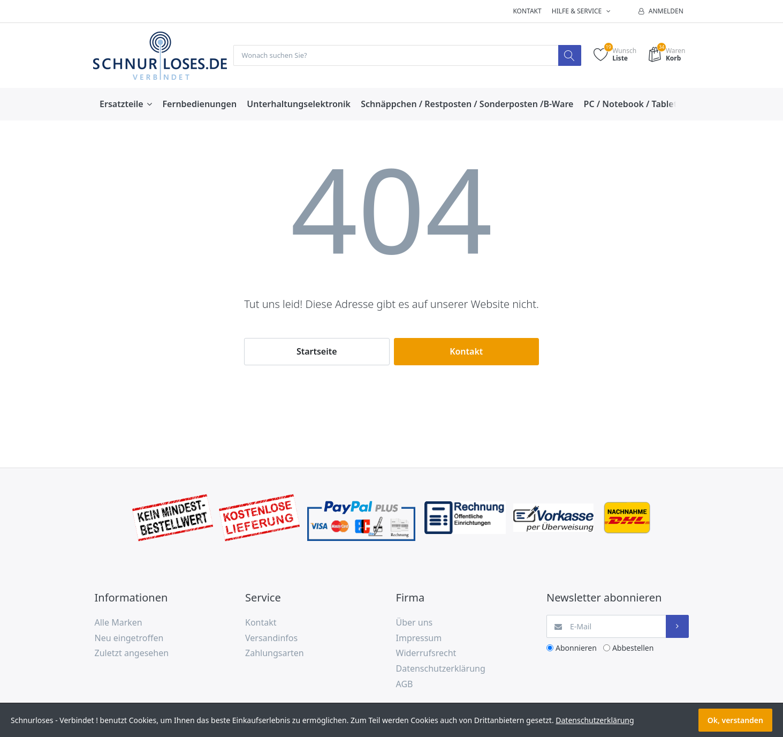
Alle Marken (118, 623)
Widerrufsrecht (426, 653)
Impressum (419, 638)
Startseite (317, 352)
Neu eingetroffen (129, 638)
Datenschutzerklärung (440, 669)
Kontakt (527, 11)
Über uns (414, 623)
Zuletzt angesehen (132, 653)
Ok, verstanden (735, 720)
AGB (404, 684)
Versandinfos (271, 638)
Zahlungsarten (274, 653)
